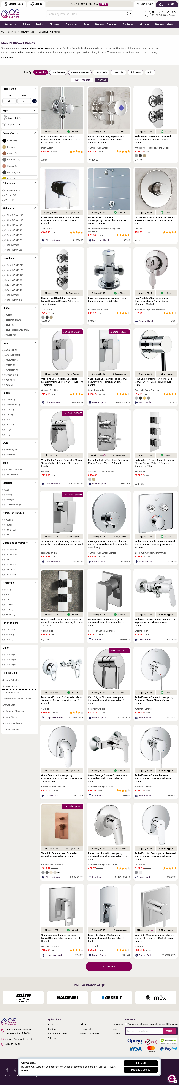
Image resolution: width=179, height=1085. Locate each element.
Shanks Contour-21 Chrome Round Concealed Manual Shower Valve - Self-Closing (108, 544)
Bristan (10, 365)
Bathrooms (10, 24)
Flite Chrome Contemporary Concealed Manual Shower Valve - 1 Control (106, 938)
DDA (8, 594)
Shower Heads (9, 686)
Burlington (11, 370)
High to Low (135, 72)
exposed (31, 52)
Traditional (11, 454)
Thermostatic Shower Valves (17, 698)
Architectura (12, 404)
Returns (116, 1033)
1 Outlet (11, 654)
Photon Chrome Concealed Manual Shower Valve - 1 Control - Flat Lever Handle (61, 463)
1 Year (9, 559)
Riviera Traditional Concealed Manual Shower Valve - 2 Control (108, 462)
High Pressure (13, 469)
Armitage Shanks (14, 355)
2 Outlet (11, 659)
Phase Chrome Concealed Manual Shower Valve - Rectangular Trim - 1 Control (108, 382)
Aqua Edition (12, 350)
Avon (9, 419)
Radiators (128, 24)
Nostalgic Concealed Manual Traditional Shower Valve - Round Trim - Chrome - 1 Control (154, 301)
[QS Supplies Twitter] (14, 1069)
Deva (9, 385)
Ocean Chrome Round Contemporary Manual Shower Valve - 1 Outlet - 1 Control (108, 220)
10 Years (11, 549)
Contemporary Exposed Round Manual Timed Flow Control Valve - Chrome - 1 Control (107, 139)
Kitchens (144, 24)
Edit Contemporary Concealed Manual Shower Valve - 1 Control (59, 855)
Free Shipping (58, 72)
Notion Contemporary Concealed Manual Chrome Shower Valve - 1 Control (62, 543)
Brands (36, 4)
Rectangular (13, 320)
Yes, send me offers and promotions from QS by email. (152, 1024)
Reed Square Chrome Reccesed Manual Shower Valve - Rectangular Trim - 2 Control (62, 622)
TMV (9, 604)
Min (9, 95)
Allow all (141, 1063)
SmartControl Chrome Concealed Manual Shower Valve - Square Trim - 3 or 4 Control (155, 544)
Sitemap (52, 1038)
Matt (9, 634)
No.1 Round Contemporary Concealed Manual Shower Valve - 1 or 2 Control (108, 856)
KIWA (9, 599)
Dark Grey (13, 172)
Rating (150, 72)
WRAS (10, 614)
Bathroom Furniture (106, 24)
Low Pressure (13, 474)
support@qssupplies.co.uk (16, 1039)
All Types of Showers (13, 711)
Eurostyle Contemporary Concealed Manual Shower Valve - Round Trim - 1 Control (61, 778)
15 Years (11, 554)
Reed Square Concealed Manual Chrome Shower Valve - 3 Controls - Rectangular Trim (155, 463)
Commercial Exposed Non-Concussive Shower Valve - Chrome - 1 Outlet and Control (60, 139)
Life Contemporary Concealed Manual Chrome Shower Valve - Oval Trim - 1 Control (62, 382)
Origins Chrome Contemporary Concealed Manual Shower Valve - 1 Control (106, 700)
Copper (12, 166)
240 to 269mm (13, 285)
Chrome (13, 159)
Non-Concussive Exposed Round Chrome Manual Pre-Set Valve (107, 299)
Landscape (12, 190)
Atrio (9, 414)
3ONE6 (10, 399)
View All (101, 79)
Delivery (84, 1024)
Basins (39, 24)
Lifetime (10, 574)
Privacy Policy (87, 1029)
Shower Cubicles (10, 680)
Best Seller (40, 72)
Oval (8, 315)
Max (24, 95)
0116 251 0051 (10, 1044)
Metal (9, 500)
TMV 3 (9, 609)
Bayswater (11, 360)
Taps (86, 24)
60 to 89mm (12, 245)
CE (8, 589)
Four (9, 525)
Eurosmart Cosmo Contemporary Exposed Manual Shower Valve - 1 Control (155, 622)
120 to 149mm (14, 215)
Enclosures (72, 24)
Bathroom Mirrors (165, 24)
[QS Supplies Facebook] (7, 1069)
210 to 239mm (13, 230)
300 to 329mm (13, 240)
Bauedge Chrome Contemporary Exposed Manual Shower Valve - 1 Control (107, 778)
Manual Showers (10, 729)
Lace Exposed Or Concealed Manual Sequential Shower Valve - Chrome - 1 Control (62, 700)
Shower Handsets (11, 692)
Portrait (10, 195)
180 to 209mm (13, 225)
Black (12, 140)
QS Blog (52, 1029)
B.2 (8, 434)
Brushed (10, 629)
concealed (15, 52)
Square (10, 335)
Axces (9, 424)
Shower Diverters (11, 717)
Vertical (10, 200)
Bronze (12, 153)
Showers (54, 24)
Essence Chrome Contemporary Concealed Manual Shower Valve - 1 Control (154, 700)
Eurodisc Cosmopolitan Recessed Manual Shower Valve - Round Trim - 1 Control (155, 856)
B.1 (8, 429)
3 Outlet (10, 664)
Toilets (26, 24)
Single (10, 530)
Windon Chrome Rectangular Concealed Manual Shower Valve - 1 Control (106, 622)
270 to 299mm (13, 235)
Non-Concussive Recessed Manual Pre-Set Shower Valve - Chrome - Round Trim (155, 220)
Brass (11, 147)
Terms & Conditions (90, 1033)
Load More (109, 966)
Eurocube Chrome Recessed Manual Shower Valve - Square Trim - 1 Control (60, 938)
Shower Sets (8, 705)
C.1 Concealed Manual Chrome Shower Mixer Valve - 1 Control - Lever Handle (154, 938)
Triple (9, 535)
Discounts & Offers (57, 1033)
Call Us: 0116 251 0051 (164, 12)
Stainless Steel (13, 504)
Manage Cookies (140, 1069)
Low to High (118, 72)
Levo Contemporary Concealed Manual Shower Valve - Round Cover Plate (153, 382)
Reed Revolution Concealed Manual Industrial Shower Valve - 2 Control (153, 139)
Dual (9, 520)
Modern (11, 449)
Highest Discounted (79, 72)
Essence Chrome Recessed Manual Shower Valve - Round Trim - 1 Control (154, 778)
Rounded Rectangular (17, 330)
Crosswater (12, 375)
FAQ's (115, 1029)
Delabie (10, 380)
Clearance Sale (13, 4)
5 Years (10, 569)
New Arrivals (101, 72)
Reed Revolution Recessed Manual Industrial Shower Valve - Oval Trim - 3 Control (60, 301)
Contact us (117, 1024)
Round (10, 325)
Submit (169, 1031)
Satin (9, 639)
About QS (53, 1024)
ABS (8, 490)
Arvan (9, 409)
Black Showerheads (12, 723)
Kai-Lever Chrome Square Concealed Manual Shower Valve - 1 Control (60, 220)
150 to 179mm (14, 220)
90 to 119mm (13, 250)
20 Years (10, 564)
